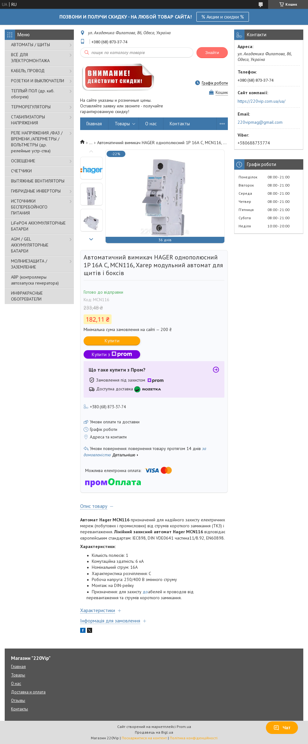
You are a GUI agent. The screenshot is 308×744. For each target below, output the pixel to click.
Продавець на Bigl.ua (154, 732)
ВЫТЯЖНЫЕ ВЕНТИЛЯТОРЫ (37, 181)
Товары (122, 123)
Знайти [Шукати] (212, 52)
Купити (112, 341)
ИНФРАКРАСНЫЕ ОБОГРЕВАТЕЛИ (27, 296)
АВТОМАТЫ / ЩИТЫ (30, 44)
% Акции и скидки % (222, 17)
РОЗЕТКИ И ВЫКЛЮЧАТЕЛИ (37, 81)
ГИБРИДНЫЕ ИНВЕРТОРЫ (36, 191)
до (145, 592)
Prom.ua (184, 726)
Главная (94, 123)
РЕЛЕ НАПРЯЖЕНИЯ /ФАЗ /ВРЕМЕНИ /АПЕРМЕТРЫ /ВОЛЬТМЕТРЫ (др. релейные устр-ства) (37, 142)
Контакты (180, 123)
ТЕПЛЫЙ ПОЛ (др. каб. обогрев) (32, 94)
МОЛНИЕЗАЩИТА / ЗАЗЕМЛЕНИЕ (29, 264)
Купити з (112, 354)
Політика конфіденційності (193, 738)
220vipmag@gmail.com (260, 122)
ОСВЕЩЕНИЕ (23, 161)
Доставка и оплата (28, 692)
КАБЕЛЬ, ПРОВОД (28, 70)
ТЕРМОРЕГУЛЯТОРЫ (31, 107)
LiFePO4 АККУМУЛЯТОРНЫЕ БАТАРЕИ (38, 226)
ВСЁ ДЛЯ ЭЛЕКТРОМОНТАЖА (30, 57)
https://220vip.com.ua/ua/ (261, 101)
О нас (151, 123)
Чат (281, 727)
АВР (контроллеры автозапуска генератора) (35, 280)
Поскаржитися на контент (144, 738)
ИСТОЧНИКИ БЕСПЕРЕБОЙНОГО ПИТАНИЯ (29, 207)
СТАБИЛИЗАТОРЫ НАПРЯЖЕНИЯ (28, 120)
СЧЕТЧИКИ (21, 171)
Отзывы (18, 700)
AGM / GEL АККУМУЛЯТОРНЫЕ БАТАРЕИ (29, 245)
